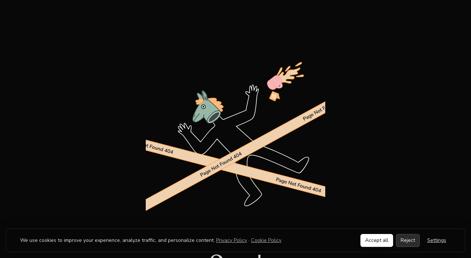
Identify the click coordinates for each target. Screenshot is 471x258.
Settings (436, 240)
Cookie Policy (266, 240)
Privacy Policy (231, 240)
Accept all (376, 240)
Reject (408, 240)
